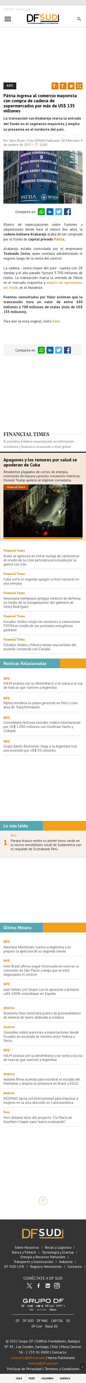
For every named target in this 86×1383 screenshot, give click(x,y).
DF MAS (42, 1321)
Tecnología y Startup (58, 1252)
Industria (65, 1261)
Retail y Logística (58, 1247)
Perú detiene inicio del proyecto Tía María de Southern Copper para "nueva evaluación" (37, 1119)
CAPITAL (57, 1321)
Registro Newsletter (46, 1266)
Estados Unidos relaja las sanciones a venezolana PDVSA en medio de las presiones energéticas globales (41, 625)
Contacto (74, 1266)
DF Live (37, 1326)
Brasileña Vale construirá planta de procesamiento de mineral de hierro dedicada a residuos (42, 1015)
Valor (56, 321)
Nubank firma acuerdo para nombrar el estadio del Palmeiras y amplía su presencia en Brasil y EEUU (41, 1081)
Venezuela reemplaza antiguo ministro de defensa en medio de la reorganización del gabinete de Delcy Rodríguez (41, 602)
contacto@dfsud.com (28, 1357)
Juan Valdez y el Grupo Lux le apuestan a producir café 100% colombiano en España (41, 991)
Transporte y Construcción (33, 1261)
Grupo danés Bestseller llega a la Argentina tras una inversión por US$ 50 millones (40, 748)
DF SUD (28, 1321)
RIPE (6, 679)
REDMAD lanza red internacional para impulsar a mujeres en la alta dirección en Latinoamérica (40, 1100)
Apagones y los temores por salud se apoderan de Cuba (40, 462)
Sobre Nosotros (27, 1247)
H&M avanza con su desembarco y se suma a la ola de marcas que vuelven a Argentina (43, 685)
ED (68, 1321)
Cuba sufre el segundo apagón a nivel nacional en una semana (41, 581)
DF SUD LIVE (14, 1266)
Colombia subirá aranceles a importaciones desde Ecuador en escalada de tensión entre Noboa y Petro (41, 1036)
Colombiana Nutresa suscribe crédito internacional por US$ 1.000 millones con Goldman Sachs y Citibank (41, 726)
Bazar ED (51, 1326)
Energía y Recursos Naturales (42, 1257)
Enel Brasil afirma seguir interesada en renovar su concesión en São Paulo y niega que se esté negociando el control (41, 970)
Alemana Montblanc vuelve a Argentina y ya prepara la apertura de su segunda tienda (37, 949)
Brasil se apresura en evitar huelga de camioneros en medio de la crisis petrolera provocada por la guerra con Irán (41, 560)
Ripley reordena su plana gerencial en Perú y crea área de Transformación (40, 705)
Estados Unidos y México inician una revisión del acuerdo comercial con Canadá (39, 647)
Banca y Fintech (24, 1252)
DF (17, 1321)
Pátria (59, 239)
